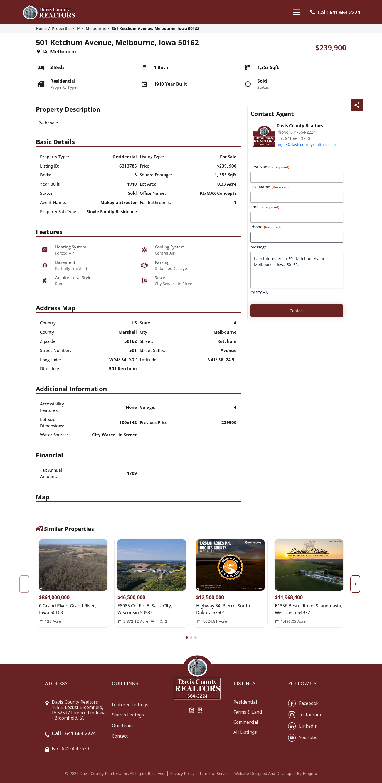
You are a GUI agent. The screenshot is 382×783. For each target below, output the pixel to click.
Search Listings (128, 715)
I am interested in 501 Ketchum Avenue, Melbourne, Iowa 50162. (296, 270)
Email (264, 207)
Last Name (269, 186)
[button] (187, 637)
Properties (62, 28)
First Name (269, 166)
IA (78, 28)
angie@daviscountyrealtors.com (306, 144)
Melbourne (96, 28)
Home (41, 28)
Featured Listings (130, 704)
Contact (120, 736)
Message (258, 247)
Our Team (122, 725)
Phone (265, 227)
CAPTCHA (259, 292)
